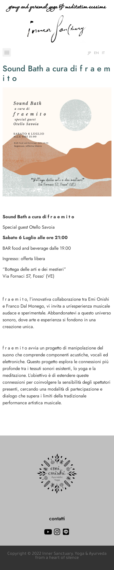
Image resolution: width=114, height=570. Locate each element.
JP (89, 52)
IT (103, 52)
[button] (7, 52)
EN (96, 52)
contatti (57, 518)
